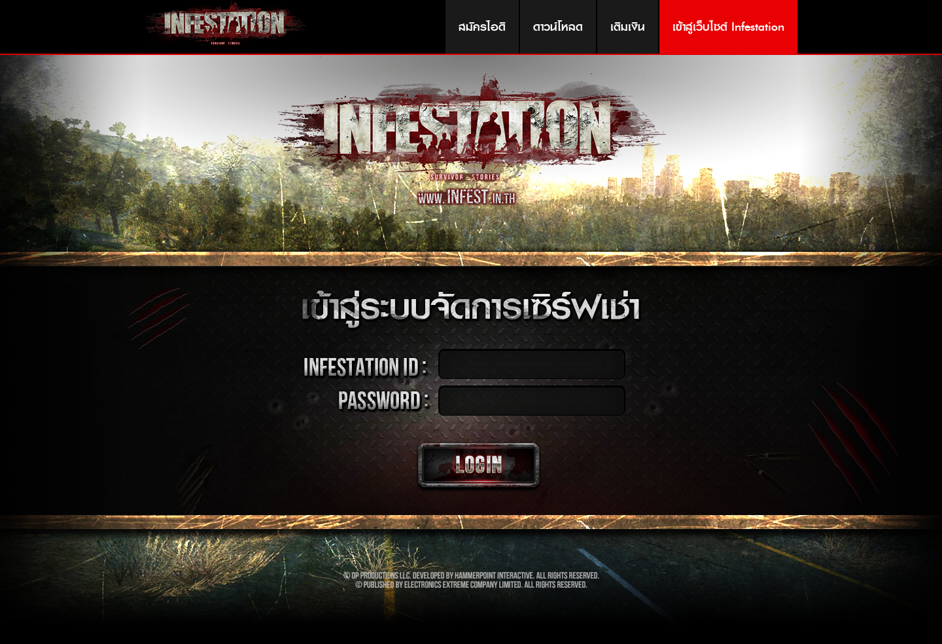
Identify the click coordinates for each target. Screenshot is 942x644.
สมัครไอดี (482, 27)
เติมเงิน (627, 27)
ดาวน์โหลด (558, 27)
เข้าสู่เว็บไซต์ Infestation (728, 27)
